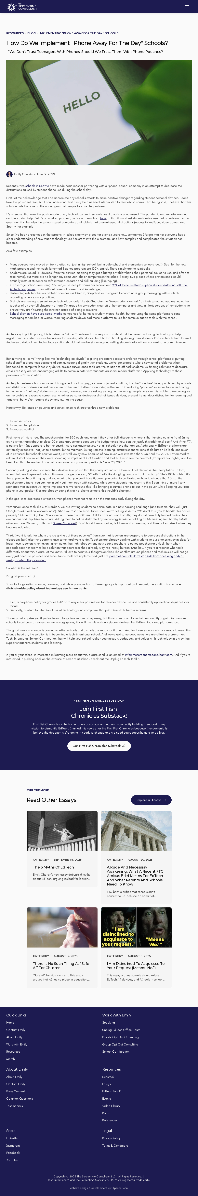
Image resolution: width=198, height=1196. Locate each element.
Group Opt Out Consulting (120, 1044)
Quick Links (16, 1015)
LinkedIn (12, 1138)
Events (106, 1098)
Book (105, 1113)
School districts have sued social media (36, 313)
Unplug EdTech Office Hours (121, 1030)
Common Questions (19, 1098)
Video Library (111, 1106)
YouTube (12, 1160)
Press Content (15, 1091)
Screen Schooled (64, 523)
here (103, 218)
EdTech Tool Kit (112, 1091)
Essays (106, 1084)
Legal (107, 1131)
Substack (108, 1077)
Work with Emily (16, 1044)
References (109, 1120)
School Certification (115, 1051)
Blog (31, 33)
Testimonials (14, 1106)
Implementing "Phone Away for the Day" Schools (78, 33)
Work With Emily (116, 1015)
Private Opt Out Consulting (120, 1037)
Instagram (13, 1145)
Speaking (108, 1022)
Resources (14, 33)
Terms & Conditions (115, 1145)
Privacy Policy (111, 1138)
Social (11, 1131)
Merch (10, 1059)
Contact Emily (15, 1030)
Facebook (13, 1153)
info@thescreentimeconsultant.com (148, 655)
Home (10, 1022)
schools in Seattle (37, 186)
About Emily (14, 1037)
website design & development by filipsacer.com (99, 1188)
